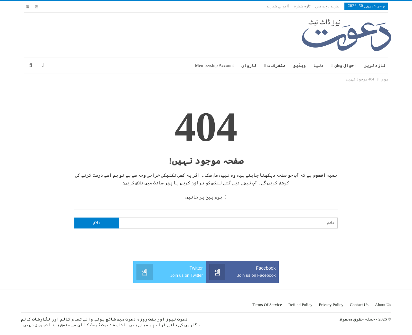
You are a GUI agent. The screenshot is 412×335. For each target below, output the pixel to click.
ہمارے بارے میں (327, 6)
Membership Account (214, 65)
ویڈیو (299, 65)
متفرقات (276, 65)
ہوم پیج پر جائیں (206, 197)
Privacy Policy (331, 304)
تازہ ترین (375, 65)
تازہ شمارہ (302, 6)
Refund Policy (300, 304)
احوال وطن (345, 65)
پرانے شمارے (278, 6)
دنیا (318, 65)
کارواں (249, 65)
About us (383, 304)
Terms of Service (267, 304)
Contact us (359, 304)
